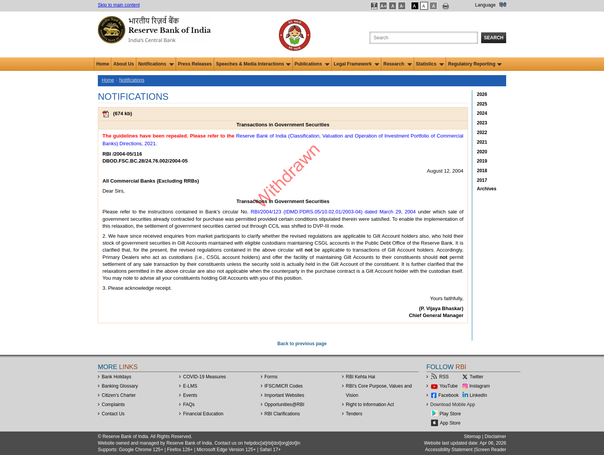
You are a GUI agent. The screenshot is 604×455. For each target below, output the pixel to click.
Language (485, 5)
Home (102, 64)
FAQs (189, 404)
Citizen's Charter (119, 395)
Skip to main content (119, 5)
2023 (482, 123)
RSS (444, 376)
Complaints (113, 404)
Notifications (156, 64)
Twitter (476, 376)
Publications (312, 64)
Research (397, 64)
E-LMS (190, 386)
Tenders (354, 413)
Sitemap (472, 436)
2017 (482, 180)
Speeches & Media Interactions (253, 64)
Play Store (450, 413)
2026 (482, 94)
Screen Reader (490, 449)
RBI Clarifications (282, 413)
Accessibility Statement (448, 449)
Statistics (430, 64)
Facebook (448, 395)
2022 (482, 132)
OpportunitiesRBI (285, 404)
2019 (482, 161)
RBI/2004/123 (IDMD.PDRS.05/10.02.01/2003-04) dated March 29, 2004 (333, 212)
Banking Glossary (120, 386)
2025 (482, 104)
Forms (271, 376)
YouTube (449, 386)
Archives (487, 188)
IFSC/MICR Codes (284, 386)
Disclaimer (495, 436)
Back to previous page (302, 343)
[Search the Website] (423, 38)
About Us (123, 64)
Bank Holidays (116, 376)
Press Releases (195, 64)
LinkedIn (478, 395)
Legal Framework (356, 64)
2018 (482, 170)
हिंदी (502, 5)
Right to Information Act (370, 404)
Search (493, 37)
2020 (482, 151)
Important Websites (284, 395)
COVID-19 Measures (204, 376)
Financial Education (203, 413)
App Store (450, 423)
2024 (482, 113)
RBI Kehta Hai (360, 376)
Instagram (480, 386)
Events (190, 395)
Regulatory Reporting (475, 64)
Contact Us (113, 413)
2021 (482, 142)
